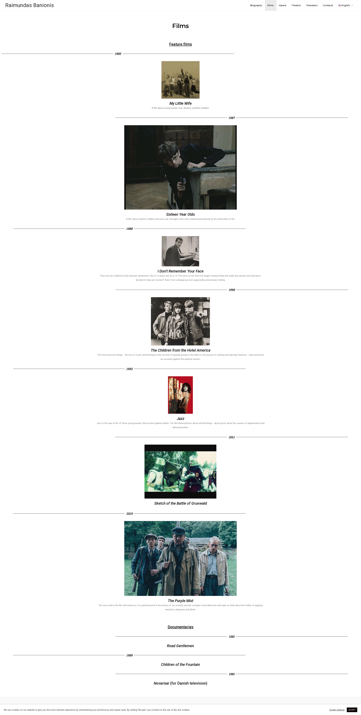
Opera (282, 5)
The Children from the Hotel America (180, 350)
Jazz (180, 418)
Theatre (296, 5)
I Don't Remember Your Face (180, 271)
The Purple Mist (180, 601)
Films (270, 5)
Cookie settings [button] (337, 710)
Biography (256, 5)
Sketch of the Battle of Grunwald (180, 503)
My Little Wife (180, 103)
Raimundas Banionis (29, 5)
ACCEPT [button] (352, 710)
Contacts (328, 5)
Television (312, 5)
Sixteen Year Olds (180, 214)
